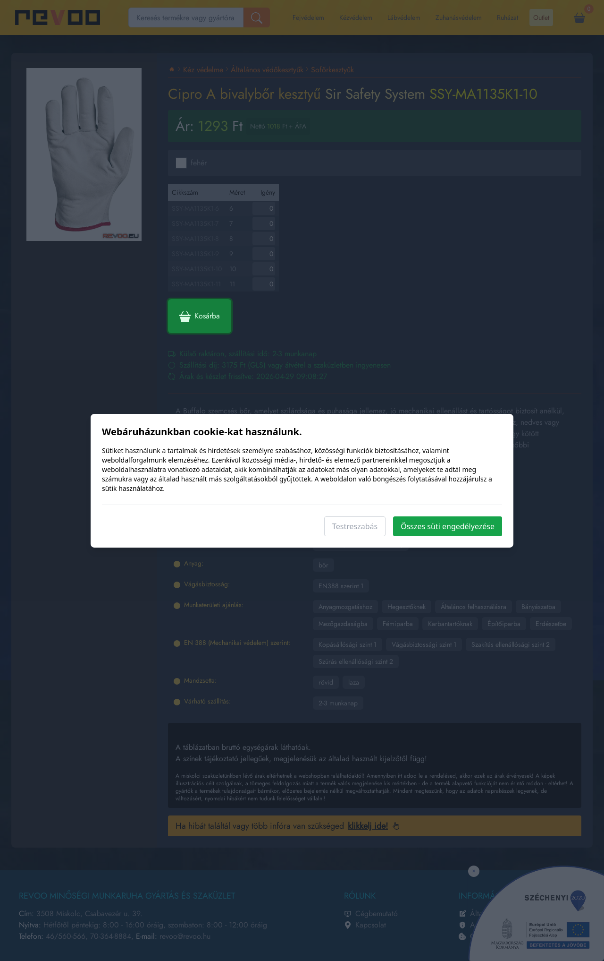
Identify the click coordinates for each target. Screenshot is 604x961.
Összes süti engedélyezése (448, 526)
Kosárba (199, 316)
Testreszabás (355, 526)
